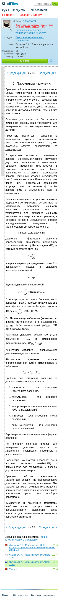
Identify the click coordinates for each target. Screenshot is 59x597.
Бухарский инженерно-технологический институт (30, 31)
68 (54, 562)
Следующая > (48, 73)
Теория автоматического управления (29, 38)
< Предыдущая (16, 73)
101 (53, 555)
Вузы (5, 10)
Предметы (18, 10)
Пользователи (37, 10)
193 (53, 545)
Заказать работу (31, 14)
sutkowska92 (30, 21)
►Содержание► (2, 121)
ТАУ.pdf (13, 569)
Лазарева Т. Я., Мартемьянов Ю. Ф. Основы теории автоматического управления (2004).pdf (32, 547)
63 (54, 569)
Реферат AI (9, 14)
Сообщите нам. (38, 27)
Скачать (25, 61)
